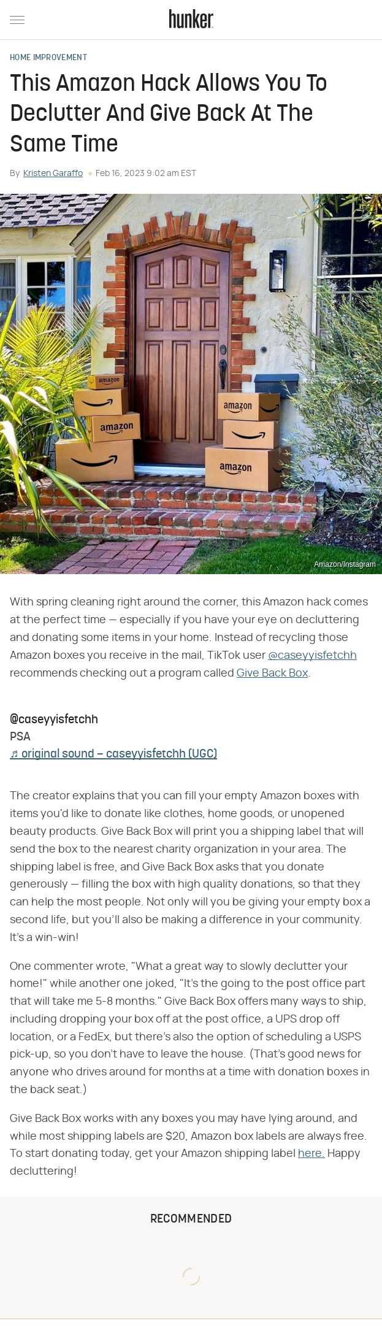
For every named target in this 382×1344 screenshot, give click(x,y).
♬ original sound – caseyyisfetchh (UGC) (113, 754)
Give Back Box (272, 673)
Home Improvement (48, 58)
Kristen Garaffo (53, 173)
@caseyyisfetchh (312, 655)
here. (311, 1153)
